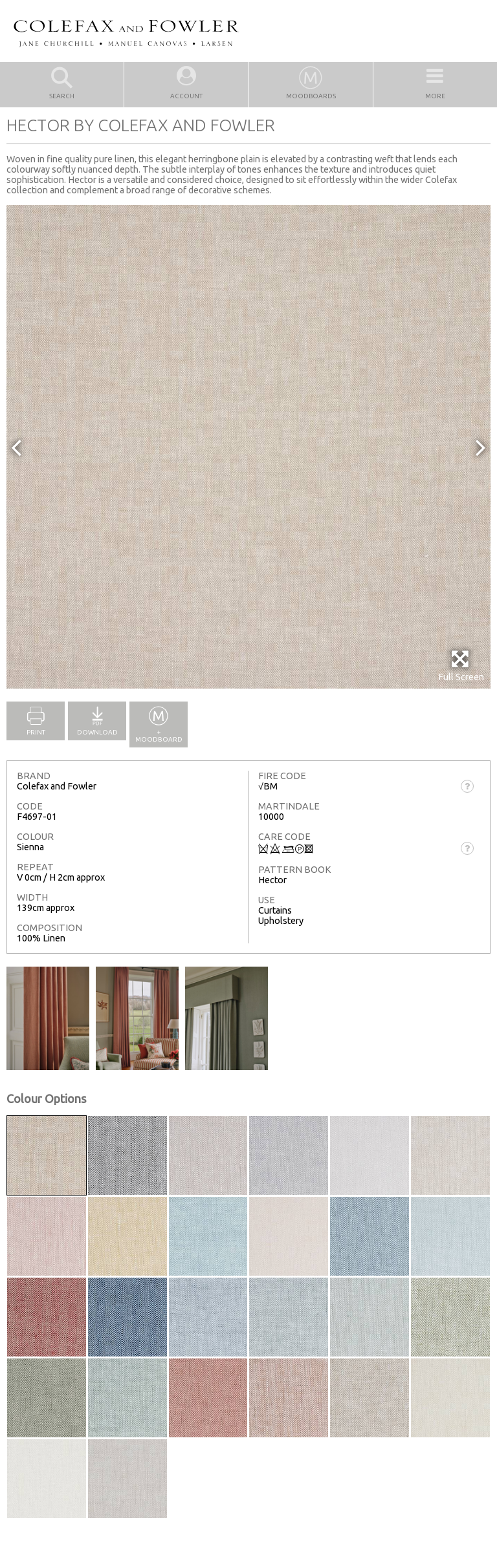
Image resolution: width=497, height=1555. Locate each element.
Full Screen (461, 665)
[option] (248, 447)
